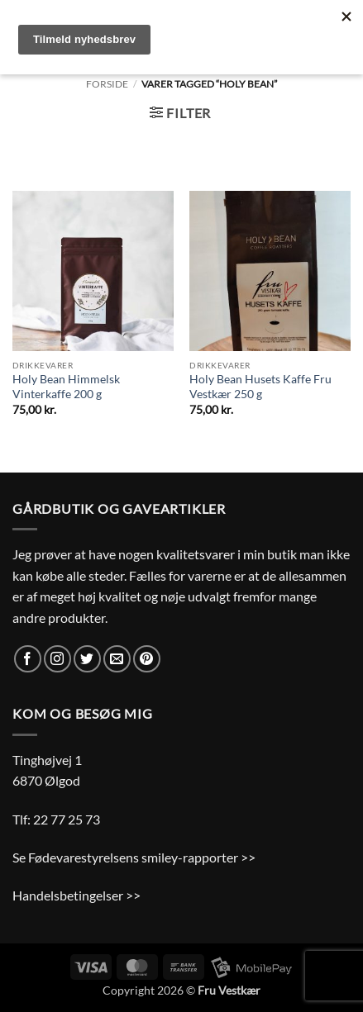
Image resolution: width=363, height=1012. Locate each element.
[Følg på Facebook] (27, 658)
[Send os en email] (117, 658)
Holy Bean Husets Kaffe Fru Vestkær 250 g (260, 387)
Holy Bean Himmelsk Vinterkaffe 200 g (66, 387)
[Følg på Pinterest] (146, 658)
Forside (107, 84)
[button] (180, 113)
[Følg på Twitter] (87, 658)
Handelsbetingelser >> (76, 895)
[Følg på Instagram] (57, 658)
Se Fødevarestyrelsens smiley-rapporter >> (134, 857)
